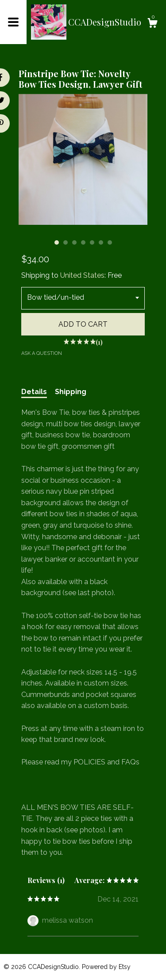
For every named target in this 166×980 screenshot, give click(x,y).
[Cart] (152, 24)
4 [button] (83, 242)
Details (34, 392)
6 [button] (101, 242)
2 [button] (65, 242)
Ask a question (41, 353)
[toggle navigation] (13, 22)
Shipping (70, 392)
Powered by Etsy (106, 966)
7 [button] (110, 242)
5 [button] (92, 242)
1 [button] (56, 242)
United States (82, 275)
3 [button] (74, 242)
